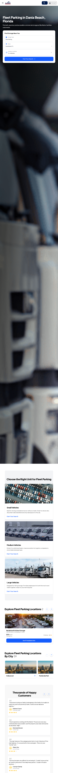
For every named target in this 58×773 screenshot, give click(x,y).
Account (52, 3)
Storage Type (11, 37)
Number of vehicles (12, 51)
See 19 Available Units (29, 640)
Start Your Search (12, 516)
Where (9, 44)
